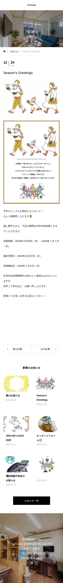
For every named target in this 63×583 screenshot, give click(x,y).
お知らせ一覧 (32, 500)
